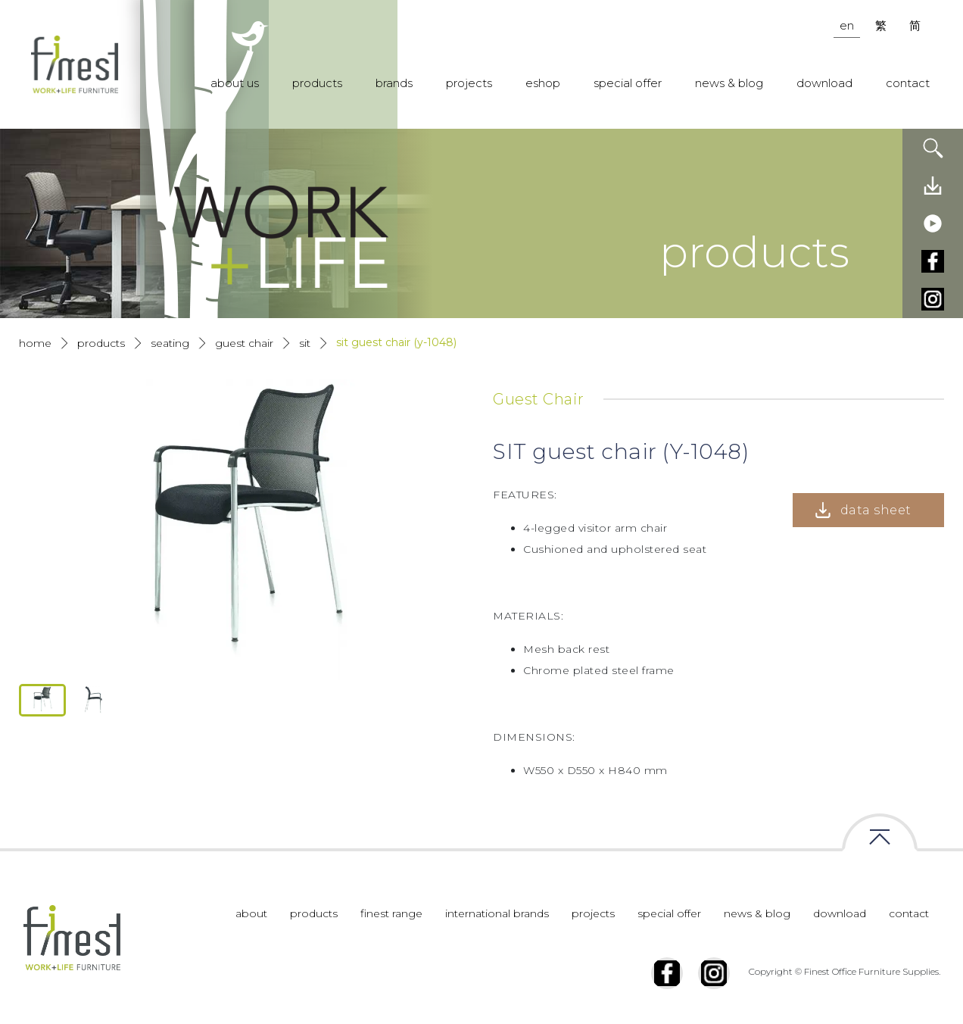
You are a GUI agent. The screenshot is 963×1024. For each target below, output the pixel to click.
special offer (628, 83)
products (317, 83)
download (824, 83)
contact (908, 83)
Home (35, 343)
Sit (304, 343)
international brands (497, 913)
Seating (170, 343)
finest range (391, 913)
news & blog (729, 83)
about (251, 913)
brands (394, 83)
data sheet (876, 510)
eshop (542, 83)
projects (469, 83)
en (847, 25)
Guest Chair (244, 343)
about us (234, 83)
